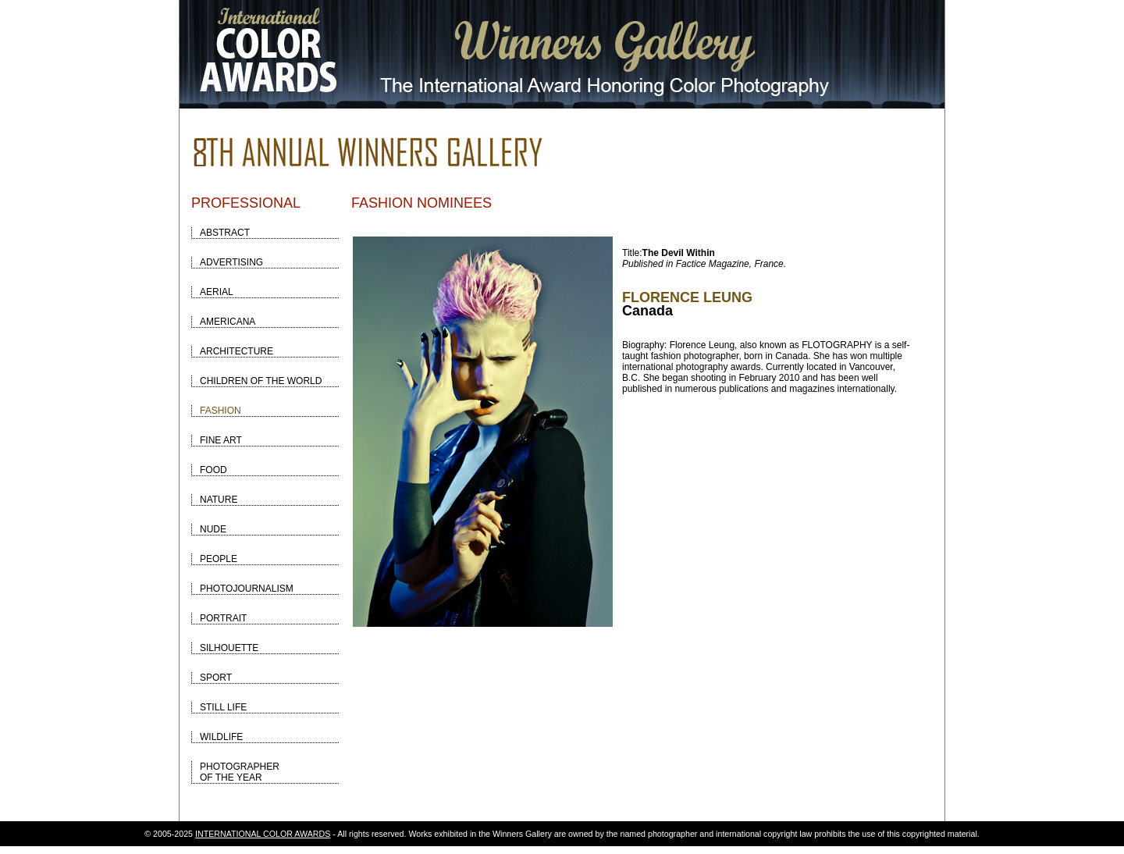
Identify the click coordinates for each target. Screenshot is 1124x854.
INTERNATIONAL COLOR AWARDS (262, 833)
